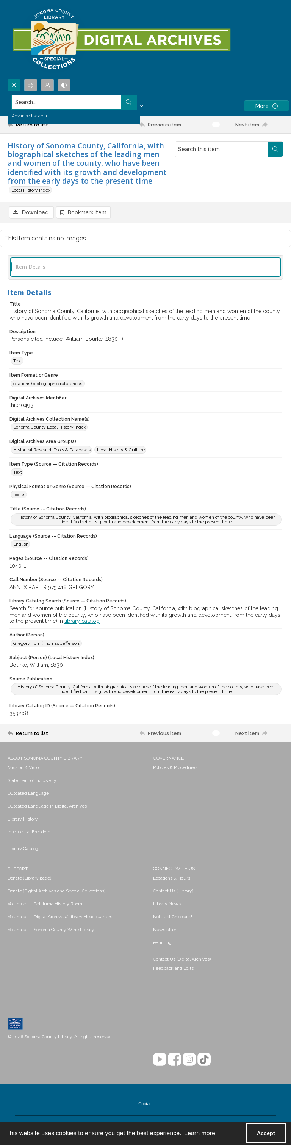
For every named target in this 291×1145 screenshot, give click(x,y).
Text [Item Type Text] (17, 361)
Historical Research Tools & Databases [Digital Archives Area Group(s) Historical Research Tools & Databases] (52, 450)
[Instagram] (189, 1060)
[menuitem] (77, 767)
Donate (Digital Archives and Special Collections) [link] (56, 891)
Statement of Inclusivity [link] (32, 781)
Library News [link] (167, 904)
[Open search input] (14, 85)
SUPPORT (18, 869)
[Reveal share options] (31, 85)
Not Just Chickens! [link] (172, 917)
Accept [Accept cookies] (266, 1133)
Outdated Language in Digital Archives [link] (47, 807)
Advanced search (29, 116)
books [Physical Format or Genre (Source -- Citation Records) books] (19, 495)
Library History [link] (23, 819)
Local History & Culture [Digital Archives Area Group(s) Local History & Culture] (121, 450)
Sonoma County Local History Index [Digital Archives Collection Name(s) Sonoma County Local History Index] (49, 428)
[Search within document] (275, 149)
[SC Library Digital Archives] (121, 39)
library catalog (82, 622)
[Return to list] (44, 124)
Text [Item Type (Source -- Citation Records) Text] (17, 473)
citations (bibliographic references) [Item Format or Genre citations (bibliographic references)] (48, 384)
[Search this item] (221, 149)
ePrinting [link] (162, 943)
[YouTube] (159, 1060)
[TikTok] (204, 1060)
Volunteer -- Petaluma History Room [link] (45, 904)
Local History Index (30, 190)
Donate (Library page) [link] (29, 878)
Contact (145, 1104)
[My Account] (47, 85)
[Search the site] (117, 102)
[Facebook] (174, 1060)
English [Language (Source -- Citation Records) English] (20, 545)
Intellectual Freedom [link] (29, 832)
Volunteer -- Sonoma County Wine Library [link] (51, 930)
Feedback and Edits (173, 969)
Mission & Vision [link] (24, 768)
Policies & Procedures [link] (175, 768)
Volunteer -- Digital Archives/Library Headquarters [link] (60, 917)
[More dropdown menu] (266, 105)
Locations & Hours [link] (171, 878)
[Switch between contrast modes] (64, 85)
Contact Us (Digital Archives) (182, 959)
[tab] (145, 268)
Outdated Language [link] (28, 794)
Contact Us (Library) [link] (173, 891)
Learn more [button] (199, 1133)
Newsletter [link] (164, 930)
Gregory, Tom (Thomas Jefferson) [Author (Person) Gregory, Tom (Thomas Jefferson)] (46, 644)
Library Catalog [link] (23, 849)
